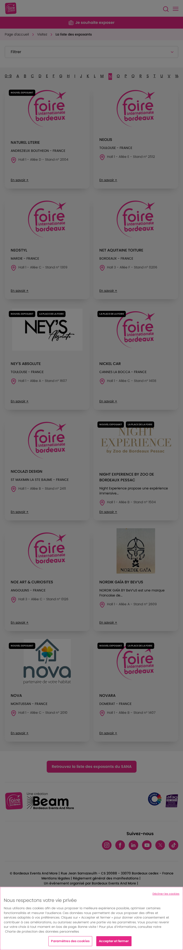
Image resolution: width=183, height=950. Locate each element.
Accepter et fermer (114, 941)
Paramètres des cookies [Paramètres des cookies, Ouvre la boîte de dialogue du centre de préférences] (70, 941)
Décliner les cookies (165, 894)
